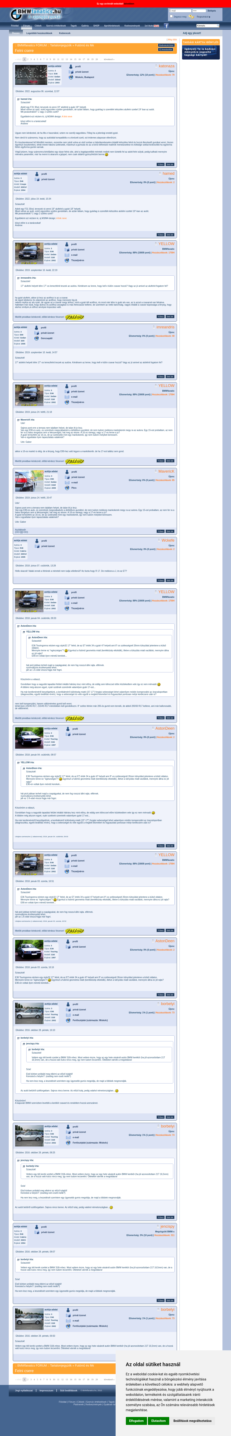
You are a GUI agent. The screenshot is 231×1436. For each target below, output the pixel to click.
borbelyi (167, 1004)
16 (79, 59)
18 (88, 59)
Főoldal (62, 1402)
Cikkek (80, 1402)
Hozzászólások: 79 (165, 75)
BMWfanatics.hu (41, 14)
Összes (16, 33)
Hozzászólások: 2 (166, 182)
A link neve (67, 116)
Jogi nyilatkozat (24, 1390)
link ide (170, 164)
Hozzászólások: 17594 (163, 252)
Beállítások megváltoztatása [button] (193, 1421)
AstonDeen (164, 728)
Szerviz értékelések (96, 1402)
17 (84, 59)
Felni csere (24, 51)
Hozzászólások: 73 (165, 1012)
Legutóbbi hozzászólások (39, 33)
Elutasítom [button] (158, 1421)
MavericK (166, 471)
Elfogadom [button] (136, 1421)
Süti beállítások (68, 1390)
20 (97, 59)
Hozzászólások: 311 (164, 1235)
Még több (172, 39)
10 (54, 59)
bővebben (129, 4)
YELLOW (166, 244)
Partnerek (79, 1404)
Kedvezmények (94, 1404)
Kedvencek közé (166, 45)
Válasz (160, 164)
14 (71, 59)
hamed (168, 173)
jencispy (167, 1226)
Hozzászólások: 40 (165, 336)
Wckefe (168, 540)
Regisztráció (203, 17)
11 (58, 59)
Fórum (71, 1402)
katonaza (166, 66)
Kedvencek (65, 33)
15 (75, 59)
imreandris (165, 327)
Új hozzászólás (165, 49)
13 (67, 59)
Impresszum (46, 1390)
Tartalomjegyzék (61, 45)
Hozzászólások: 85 (165, 480)
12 (62, 59)
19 (92, 59)
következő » (109, 59)
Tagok (111, 1402)
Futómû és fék (84, 45)
